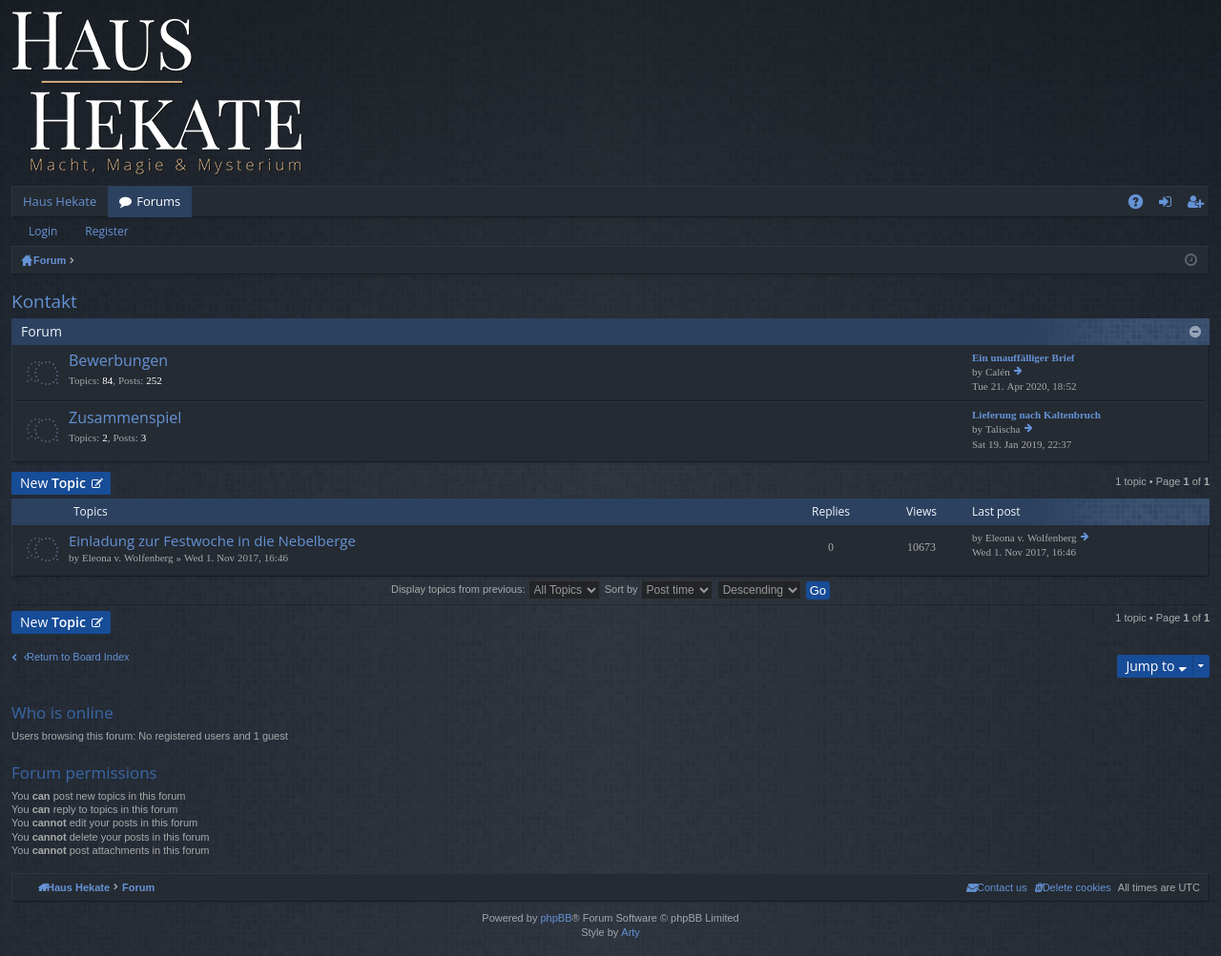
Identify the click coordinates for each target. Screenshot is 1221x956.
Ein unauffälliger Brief (1023, 358)
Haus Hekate (59, 201)
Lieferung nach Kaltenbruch (1036, 415)
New (53, 483)
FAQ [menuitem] (1141, 205)
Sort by (659, 589)
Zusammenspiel (125, 418)
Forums (158, 201)
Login (43, 231)
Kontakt (44, 301)
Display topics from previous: (495, 589)
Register (106, 231)
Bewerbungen (118, 361)
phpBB (555, 918)
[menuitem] (1072, 887)
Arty (630, 932)
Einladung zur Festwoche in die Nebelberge (212, 541)
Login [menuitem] (1169, 205)
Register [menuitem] (1199, 205)
